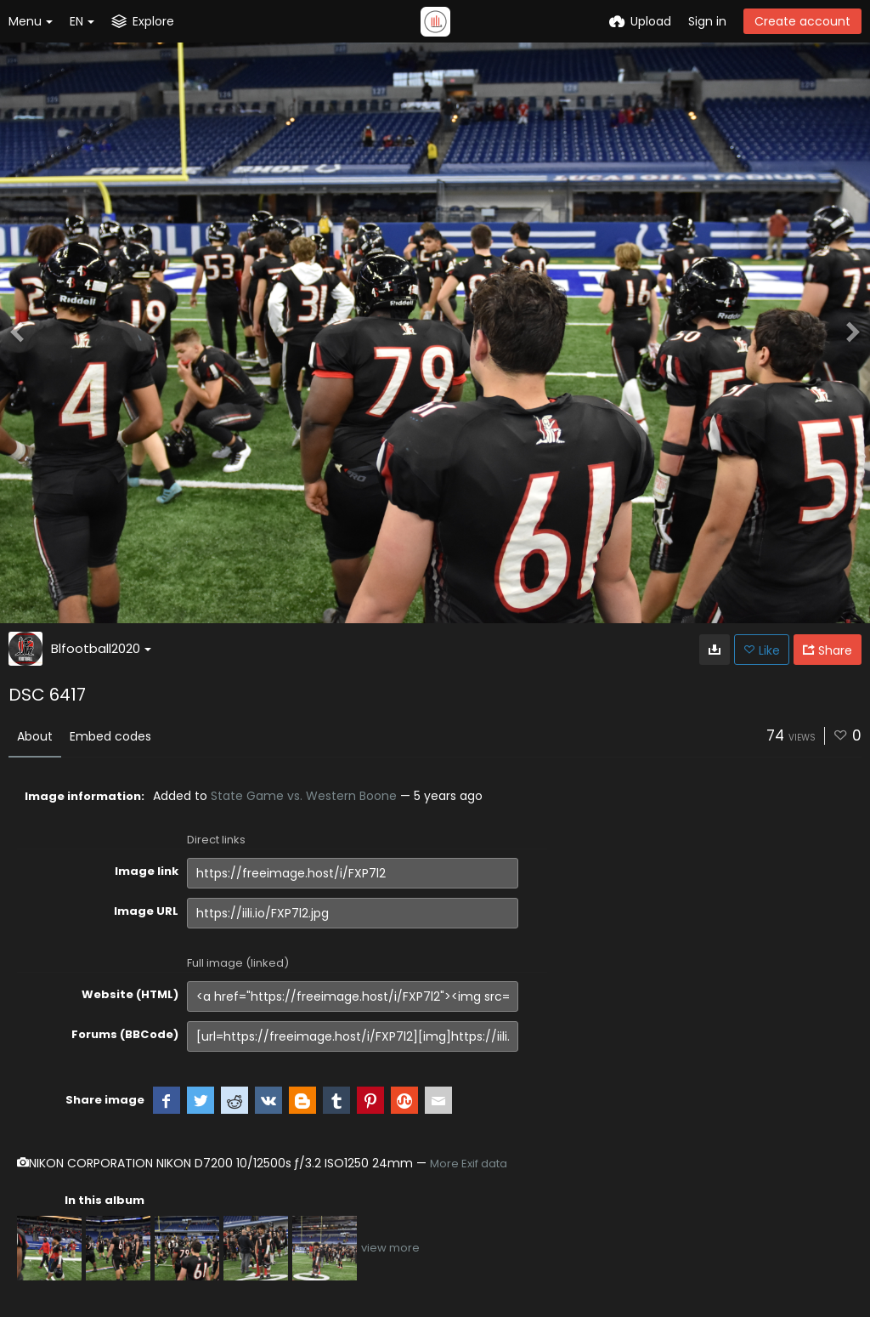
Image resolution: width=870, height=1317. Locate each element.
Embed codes (110, 736)
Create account (802, 21)
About (35, 736)
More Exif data (468, 1163)
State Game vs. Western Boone (304, 795)
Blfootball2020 (101, 648)
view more (390, 1248)
